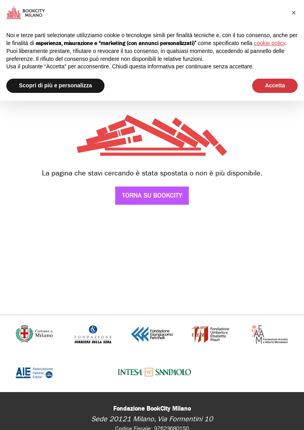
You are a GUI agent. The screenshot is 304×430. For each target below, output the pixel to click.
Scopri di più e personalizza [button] (55, 85)
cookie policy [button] (269, 43)
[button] (293, 12)
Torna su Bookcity (152, 195)
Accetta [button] (275, 85)
